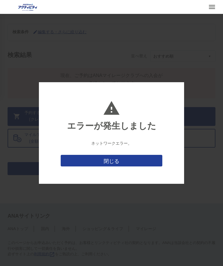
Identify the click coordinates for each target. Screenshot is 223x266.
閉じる (111, 161)
